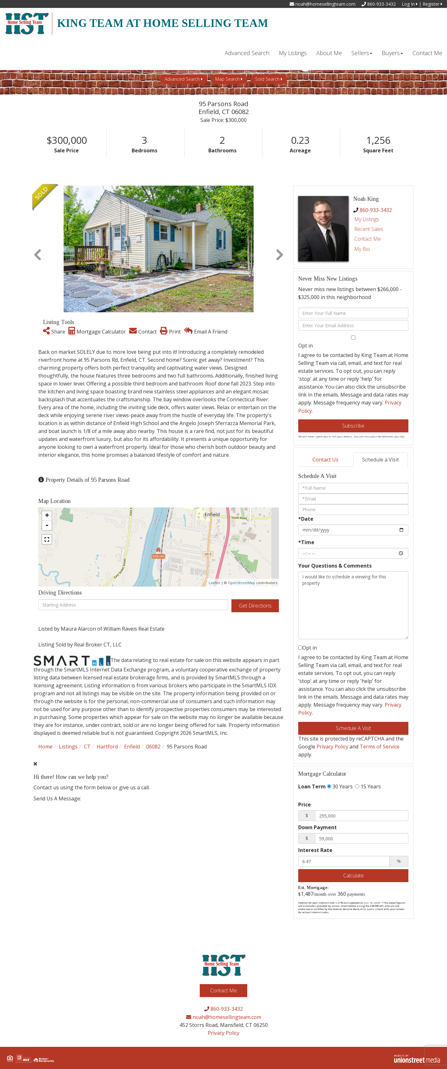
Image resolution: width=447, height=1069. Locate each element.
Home (45, 746)
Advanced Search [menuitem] (247, 53)
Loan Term (312, 786)
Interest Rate (315, 850)
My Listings (366, 219)
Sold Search (267, 79)
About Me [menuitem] (329, 53)
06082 (153, 746)
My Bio (362, 248)
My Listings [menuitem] (293, 53)
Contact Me (367, 238)
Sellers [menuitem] (361, 53)
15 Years (368, 786)
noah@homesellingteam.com (323, 4)
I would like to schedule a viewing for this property (353, 605)
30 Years (340, 786)
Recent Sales (368, 229)
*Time (306, 542)
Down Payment (317, 827)
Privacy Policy (332, 746)
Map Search (227, 79)
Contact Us (325, 459)
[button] (37, 249)
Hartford (107, 746)
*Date (305, 518)
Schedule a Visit (380, 459)
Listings (68, 746)
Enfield (132, 746)
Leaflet (214, 582)
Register (432, 4)
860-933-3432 (379, 4)
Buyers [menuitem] (392, 53)
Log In (410, 4)
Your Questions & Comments (335, 565)
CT (87, 746)
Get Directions (255, 605)
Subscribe (353, 425)
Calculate (353, 875)
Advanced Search (182, 79)
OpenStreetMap (241, 582)
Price (304, 804)
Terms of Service (380, 746)
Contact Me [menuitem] (427, 53)
